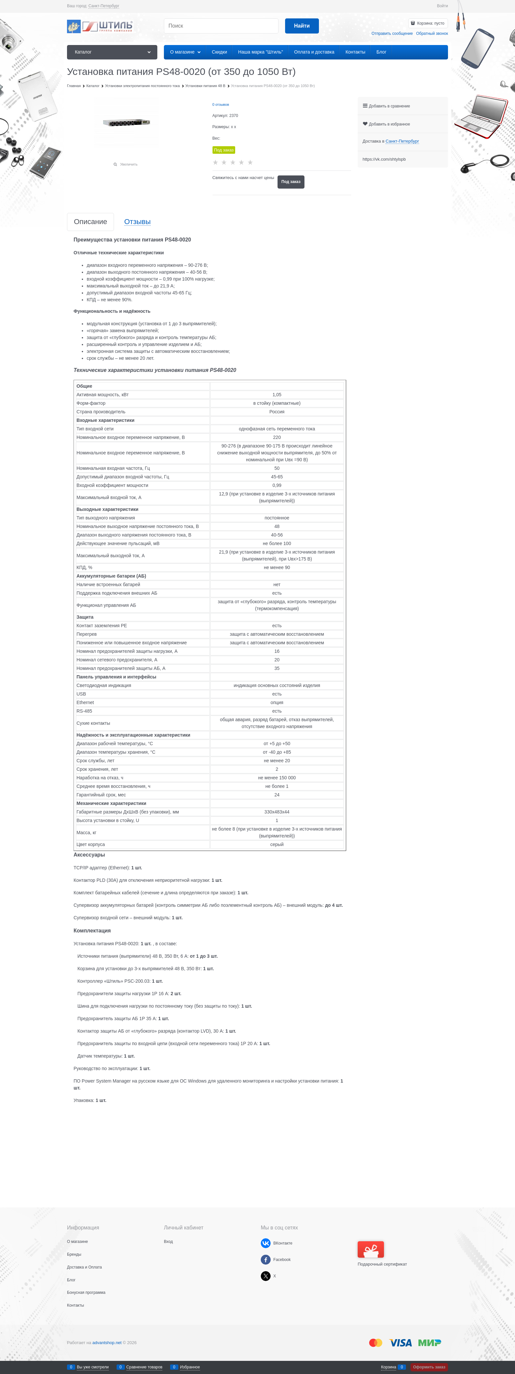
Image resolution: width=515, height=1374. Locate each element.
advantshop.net (107, 1342)
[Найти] (302, 26)
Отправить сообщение (392, 33)
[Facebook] (266, 1260)
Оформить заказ (429, 1367)
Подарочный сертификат (382, 1254)
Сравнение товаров (144, 1367)
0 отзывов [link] (221, 104)
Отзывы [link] (137, 222)
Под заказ (291, 181)
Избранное (190, 1367)
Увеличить (129, 164)
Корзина (388, 1367)
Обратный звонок (432, 33)
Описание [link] (90, 222)
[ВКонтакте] (266, 1243)
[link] (103, 6)
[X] (266, 1276)
